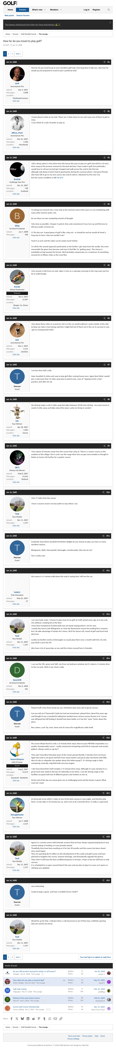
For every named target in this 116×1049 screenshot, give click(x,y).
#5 (109, 265)
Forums (22, 10)
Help (96, 1036)
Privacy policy (87, 1036)
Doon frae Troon (98, 1009)
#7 (109, 365)
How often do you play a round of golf (28, 980)
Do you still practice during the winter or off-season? (34, 971)
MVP (7, 45)
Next (17, 54)
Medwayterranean (20, 98)
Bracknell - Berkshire (19, 778)
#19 (108, 880)
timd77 (102, 983)
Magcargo (16, 992)
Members (54, 10)
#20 (108, 915)
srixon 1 (101, 974)
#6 (109, 318)
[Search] (108, 10)
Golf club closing (19, 989)
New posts (9, 15)
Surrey (25, 433)
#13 (108, 614)
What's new (37, 10)
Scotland (24, 191)
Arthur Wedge (18, 983)
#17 (108, 793)
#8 (109, 399)
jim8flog (101, 992)
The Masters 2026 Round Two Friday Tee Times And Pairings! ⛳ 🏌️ (33, 24)
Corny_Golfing (18, 1009)
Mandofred (100, 1001)
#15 (108, 702)
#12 (108, 570)
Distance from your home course (26, 998)
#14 (108, 658)
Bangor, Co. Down (20, 305)
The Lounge (35, 974)
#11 (108, 536)
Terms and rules (74, 1036)
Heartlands (23, 144)
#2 (109, 111)
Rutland (25, 479)
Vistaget (16, 974)
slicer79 (16, 1001)
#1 (109, 62)
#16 (108, 738)
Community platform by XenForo (50, 1045)
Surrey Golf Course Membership (26, 1007)
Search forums (23, 15)
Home (10, 10)
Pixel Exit (85, 1045)
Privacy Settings (73, 1039)
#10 (108, 492)
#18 (108, 837)
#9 (109, 446)
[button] (45, 10)
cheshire (24, 351)
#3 (109, 157)
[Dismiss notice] (110, 22)
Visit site (16, 101)
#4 (109, 204)
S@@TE (60, 177)
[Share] (104, 62)
